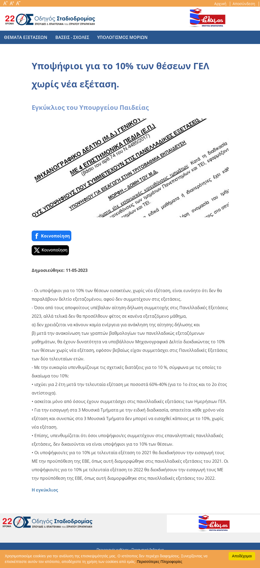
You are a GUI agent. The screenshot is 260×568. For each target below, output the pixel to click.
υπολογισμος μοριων (122, 37)
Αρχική (221, 3)
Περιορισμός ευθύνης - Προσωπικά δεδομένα (130, 549)
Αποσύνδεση (244, 3)
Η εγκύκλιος (45, 490)
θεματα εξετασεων (25, 37)
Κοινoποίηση (51, 236)
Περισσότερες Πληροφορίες (159, 561)
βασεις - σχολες (72, 37)
